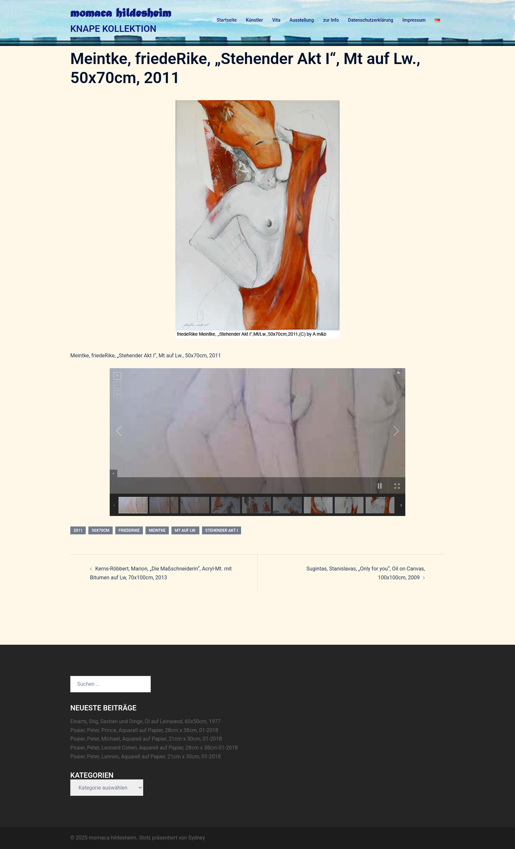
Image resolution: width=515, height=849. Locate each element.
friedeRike (129, 530)
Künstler (254, 20)
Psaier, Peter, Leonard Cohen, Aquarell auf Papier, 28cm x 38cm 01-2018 (154, 748)
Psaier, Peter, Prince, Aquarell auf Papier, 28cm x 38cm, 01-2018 (144, 730)
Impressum (414, 20)
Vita (276, 20)
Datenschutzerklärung (370, 20)
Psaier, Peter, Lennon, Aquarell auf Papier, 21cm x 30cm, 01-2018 (145, 756)
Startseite (226, 20)
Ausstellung (301, 20)
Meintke (157, 530)
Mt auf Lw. (185, 530)
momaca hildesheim (120, 14)
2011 (78, 530)
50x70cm (100, 530)
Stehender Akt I (221, 530)
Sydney (196, 838)
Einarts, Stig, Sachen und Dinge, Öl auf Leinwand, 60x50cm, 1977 (145, 721)
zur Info (331, 20)
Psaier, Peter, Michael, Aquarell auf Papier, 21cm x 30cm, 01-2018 (146, 739)
